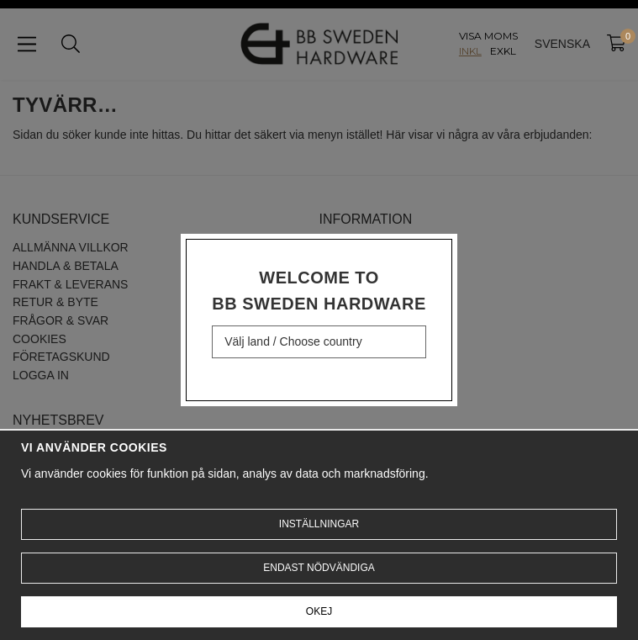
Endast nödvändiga (318, 568)
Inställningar (319, 524)
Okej (319, 611)
